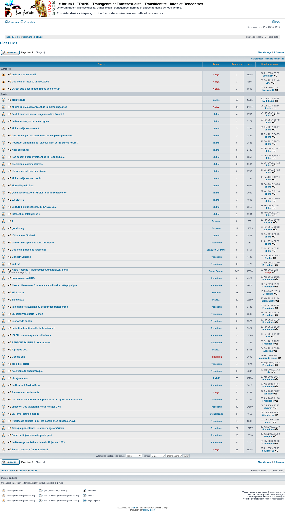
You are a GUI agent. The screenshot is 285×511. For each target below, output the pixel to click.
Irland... (216, 300)
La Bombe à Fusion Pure (26, 385)
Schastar (268, 393)
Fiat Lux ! (38, 37)
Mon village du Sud (22, 185)
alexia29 (216, 378)
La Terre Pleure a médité (25, 413)
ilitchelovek (268, 415)
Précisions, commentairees (27, 164)
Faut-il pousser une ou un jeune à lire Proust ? (38, 114)
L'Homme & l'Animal (23, 235)
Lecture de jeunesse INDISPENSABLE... (34, 207)
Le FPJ (16, 264)
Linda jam (268, 76)
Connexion (12, 22)
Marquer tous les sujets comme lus (267, 59)
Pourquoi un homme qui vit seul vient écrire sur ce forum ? (45, 142)
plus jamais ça (20, 378)
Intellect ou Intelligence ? (26, 214)
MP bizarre (18, 292)
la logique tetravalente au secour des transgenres (40, 306)
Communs (27, 37)
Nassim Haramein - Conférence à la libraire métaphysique (44, 285)
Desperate (268, 294)
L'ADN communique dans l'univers (31, 335)
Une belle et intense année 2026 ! (30, 81)
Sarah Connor (216, 271)
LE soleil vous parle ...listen (27, 314)
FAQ (276, 22)
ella (268, 336)
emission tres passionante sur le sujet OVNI (36, 406)
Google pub (18, 356)
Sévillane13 (268, 451)
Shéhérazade (216, 414)
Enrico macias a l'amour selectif (30, 449)
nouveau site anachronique (27, 371)
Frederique (216, 242)
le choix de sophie (22, 321)
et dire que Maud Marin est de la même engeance (39, 107)
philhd (216, 114)
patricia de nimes (268, 358)
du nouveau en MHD (23, 278)
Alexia (268, 108)
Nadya (216, 74)
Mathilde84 (268, 101)
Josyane (216, 221)
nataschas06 (268, 301)
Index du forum (13, 37)
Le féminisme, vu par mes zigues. (31, 121)
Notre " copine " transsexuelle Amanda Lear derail (40, 269)
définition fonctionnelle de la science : (33, 328)
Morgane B (268, 90)
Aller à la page (264, 52)
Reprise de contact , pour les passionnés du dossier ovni (44, 421)
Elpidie (268, 258)
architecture (19, 100)
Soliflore (216, 292)
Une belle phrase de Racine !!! (29, 249)
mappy (268, 422)
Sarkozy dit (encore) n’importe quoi (32, 435)
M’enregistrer (28, 22)
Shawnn (268, 408)
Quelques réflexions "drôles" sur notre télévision (39, 192)
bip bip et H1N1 (20, 364)
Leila (268, 372)
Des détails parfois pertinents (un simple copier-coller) (42, 135)
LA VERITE (18, 199)
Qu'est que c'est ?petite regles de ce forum (36, 88)
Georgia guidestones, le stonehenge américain (38, 428)
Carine (216, 100)
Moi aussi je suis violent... (26, 128)
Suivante (280, 52)
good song (18, 228)
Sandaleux (18, 299)
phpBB (134, 508)
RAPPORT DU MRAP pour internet (31, 342)
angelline (268, 351)
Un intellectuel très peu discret (29, 171)
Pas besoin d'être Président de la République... (38, 157)
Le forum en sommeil (24, 74)
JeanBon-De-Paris (216, 250)
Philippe (268, 436)
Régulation (216, 357)
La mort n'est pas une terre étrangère (33, 242)
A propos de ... (20, 349)
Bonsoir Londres (21, 257)
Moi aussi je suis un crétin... (27, 178)
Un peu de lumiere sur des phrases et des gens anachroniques (47, 399)
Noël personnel (20, 149)
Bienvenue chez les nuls (25, 392)
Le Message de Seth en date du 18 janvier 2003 (38, 442)
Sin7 (268, 83)
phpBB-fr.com (149, 510)
